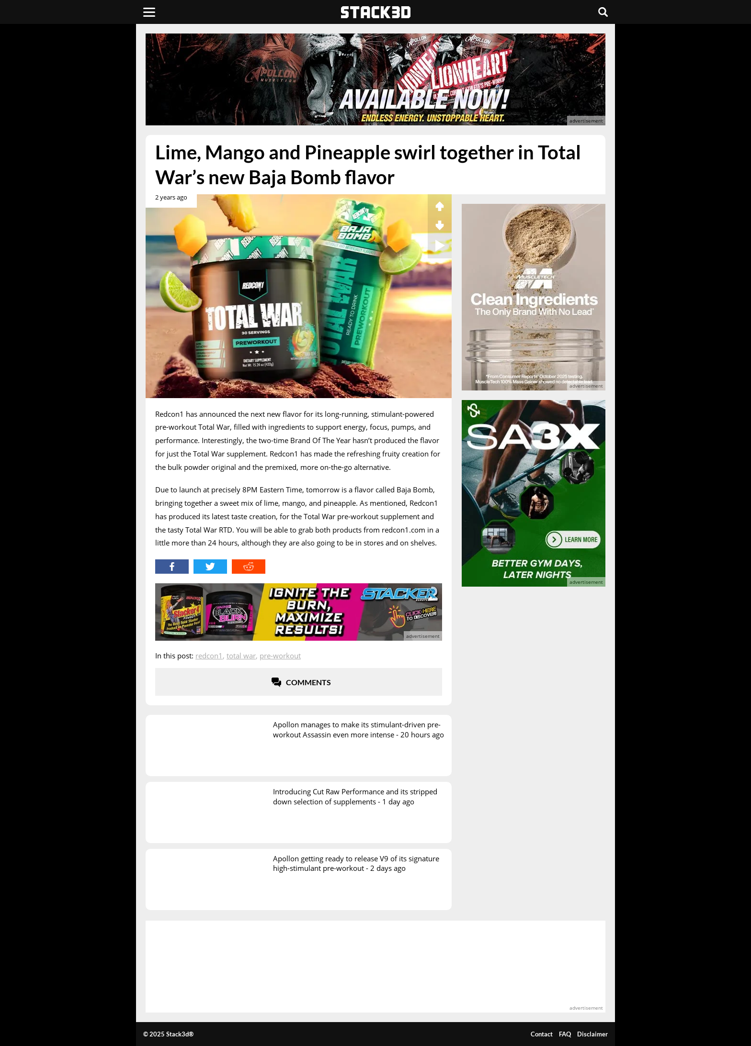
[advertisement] (76, 212)
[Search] (603, 12)
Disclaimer (592, 1034)
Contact (542, 1034)
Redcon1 (209, 655)
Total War (241, 655)
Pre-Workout (280, 655)
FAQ (565, 1034)
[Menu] (149, 12)
